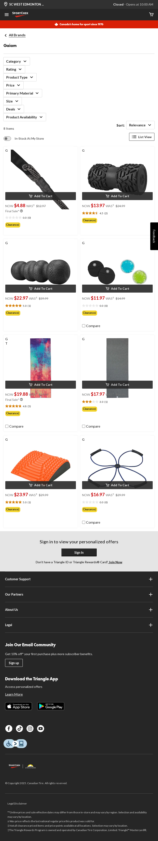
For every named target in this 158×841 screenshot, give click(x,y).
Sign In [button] (79, 552)
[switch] (24, 138)
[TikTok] (19, 728)
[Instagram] (30, 728)
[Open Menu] (7, 15)
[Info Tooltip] (21, 211)
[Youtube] (40, 728)
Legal (79, 625)
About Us (79, 610)
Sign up (14, 663)
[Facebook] (8, 728)
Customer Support (79, 579)
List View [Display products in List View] (142, 137)
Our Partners (79, 594)
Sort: (121, 125)
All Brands (17, 35)
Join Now (115, 562)
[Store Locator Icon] (6, 4)
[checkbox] (91, 325)
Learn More (14, 694)
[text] (40, 217)
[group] (40, 225)
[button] (40, 196)
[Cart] (151, 14)
